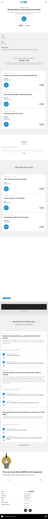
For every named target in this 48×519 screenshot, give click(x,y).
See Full (24, 143)
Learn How (7, 298)
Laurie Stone (3, 37)
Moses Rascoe (7, 99)
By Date (2, 497)
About (2, 500)
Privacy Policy (26, 503)
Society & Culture (30, 49)
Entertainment (4, 49)
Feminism (36, 49)
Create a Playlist (4, 502)
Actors (9, 49)
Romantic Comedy (16, 49)
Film (11, 49)
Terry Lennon (7, 119)
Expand (24, 153)
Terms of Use (26, 505)
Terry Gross (3, 43)
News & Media (23, 49)
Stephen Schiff (8, 183)
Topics (2, 493)
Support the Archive (5, 504)
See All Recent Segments (24, 445)
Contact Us (26, 507)
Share (27, 25)
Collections (3, 495)
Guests (2, 491)
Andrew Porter (8, 80)
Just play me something (8, 516)
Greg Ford (7, 118)
